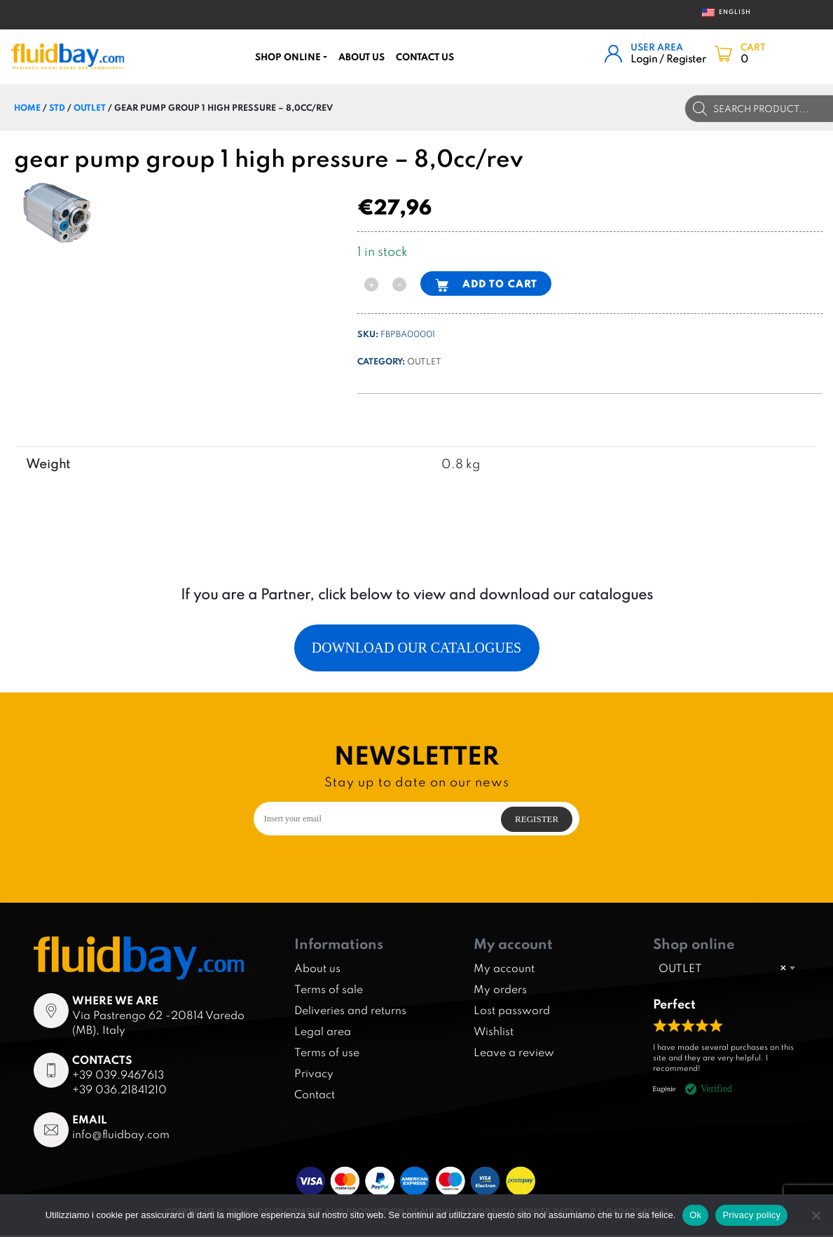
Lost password (512, 1011)
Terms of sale (328, 990)
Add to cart (499, 283)
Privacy (313, 1074)
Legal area (322, 1032)
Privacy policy (751, 1215)
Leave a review (514, 1053)
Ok (695, 1215)
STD (57, 107)
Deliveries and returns (350, 1011)
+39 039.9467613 (118, 1076)
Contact (314, 1095)
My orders (500, 990)
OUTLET (90, 107)
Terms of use (326, 1053)
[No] (815, 1215)
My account (504, 969)
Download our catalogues (417, 649)
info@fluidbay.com (121, 1136)
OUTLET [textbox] (722, 970)
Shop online (288, 56)
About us (361, 56)
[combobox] (726, 970)
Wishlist (494, 1032)
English (722, 12)
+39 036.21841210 (119, 1091)
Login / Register (668, 58)
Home (27, 107)
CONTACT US (425, 56)
